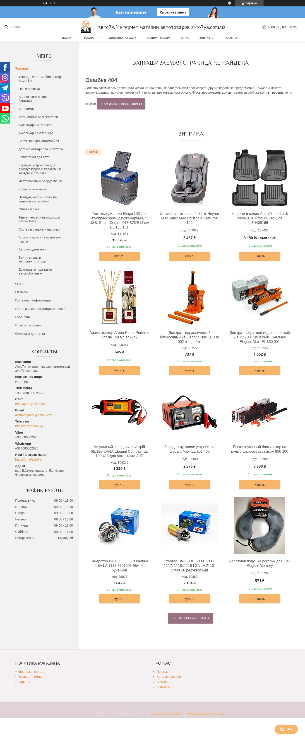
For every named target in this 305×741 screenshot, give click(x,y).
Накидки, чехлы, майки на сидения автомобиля (38, 199)
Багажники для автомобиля (39, 141)
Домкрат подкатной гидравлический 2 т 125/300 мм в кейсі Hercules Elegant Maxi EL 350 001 (260, 337)
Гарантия (232, 37)
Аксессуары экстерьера (36, 133)
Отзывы (21, 292)
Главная (67, 37)
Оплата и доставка (30, 333)
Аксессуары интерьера (35, 125)
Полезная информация (33, 300)
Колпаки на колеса (32, 189)
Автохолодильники (32, 249)
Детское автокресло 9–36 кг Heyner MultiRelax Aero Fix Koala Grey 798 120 (189, 218)
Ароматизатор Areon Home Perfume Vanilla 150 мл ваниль (119, 335)
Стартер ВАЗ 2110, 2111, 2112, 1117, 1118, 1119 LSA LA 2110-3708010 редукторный (189, 565)
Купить (119, 256)
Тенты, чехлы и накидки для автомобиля (39, 219)
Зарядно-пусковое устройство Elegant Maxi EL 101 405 (189, 449)
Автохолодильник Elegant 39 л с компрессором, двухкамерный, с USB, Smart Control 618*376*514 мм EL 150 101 (119, 220)
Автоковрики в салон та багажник (36, 99)
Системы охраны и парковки (39, 229)
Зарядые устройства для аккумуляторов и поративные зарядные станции (40, 169)
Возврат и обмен (28, 325)
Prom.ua (172, 705)
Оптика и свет (29, 209)
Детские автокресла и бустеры (41, 149)
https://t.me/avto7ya (29, 426)
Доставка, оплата (122, 37)
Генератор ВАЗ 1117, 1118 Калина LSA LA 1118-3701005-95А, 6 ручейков (119, 565)
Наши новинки (29, 89)
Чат (286, 729)
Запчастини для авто (34, 157)
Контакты (206, 37)
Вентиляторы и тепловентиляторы (32, 259)
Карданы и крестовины (122, 104)
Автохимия (26, 109)
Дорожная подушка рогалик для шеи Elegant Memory (260, 563)
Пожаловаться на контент (166, 714)
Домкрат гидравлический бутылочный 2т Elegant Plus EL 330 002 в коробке (189, 337)
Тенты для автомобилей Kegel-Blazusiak (41, 79)
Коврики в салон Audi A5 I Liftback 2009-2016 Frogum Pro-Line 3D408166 (259, 218)
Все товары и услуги (189, 618)
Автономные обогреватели (38, 117)
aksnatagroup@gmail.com (33, 415)
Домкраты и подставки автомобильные (35, 271)
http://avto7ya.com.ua (30, 404)
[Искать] (6, 27)
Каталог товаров (169, 676)
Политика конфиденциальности (40, 309)
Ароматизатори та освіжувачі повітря (40, 239)
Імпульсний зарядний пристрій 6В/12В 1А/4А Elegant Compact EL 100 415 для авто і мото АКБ (119, 451)
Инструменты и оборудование (41, 181)
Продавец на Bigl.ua (152, 710)
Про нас (162, 671)
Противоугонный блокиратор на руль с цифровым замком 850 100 (259, 449)
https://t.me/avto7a (28, 459)
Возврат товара (158, 37)
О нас (185, 37)
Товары (89, 37)
